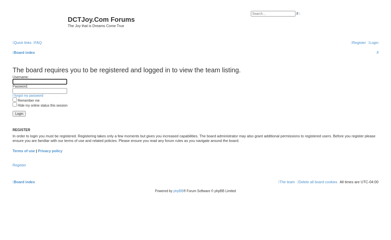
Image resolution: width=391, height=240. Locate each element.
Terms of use (24, 151)
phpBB (178, 191)
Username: (21, 77)
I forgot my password (28, 95)
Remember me (26, 100)
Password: (20, 86)
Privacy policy (50, 151)
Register (19, 165)
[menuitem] (37, 43)
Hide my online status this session (40, 105)
